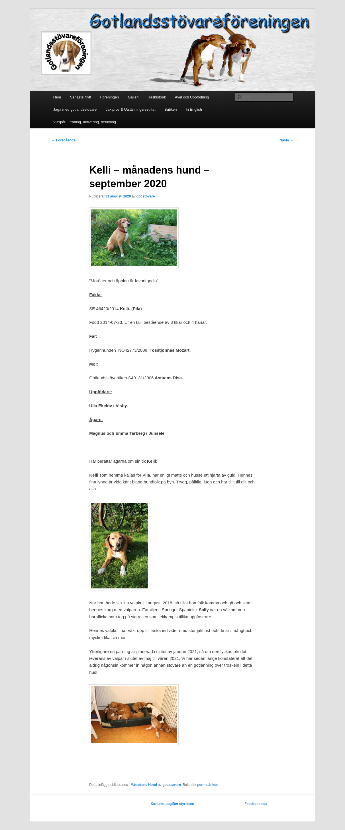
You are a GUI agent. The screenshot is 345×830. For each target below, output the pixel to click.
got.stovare (145, 196)
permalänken (207, 785)
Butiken (170, 109)
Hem (57, 97)
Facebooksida (255, 804)
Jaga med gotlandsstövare (75, 109)
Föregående (63, 140)
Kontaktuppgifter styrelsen (172, 804)
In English (194, 109)
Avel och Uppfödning (192, 97)
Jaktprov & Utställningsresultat (131, 109)
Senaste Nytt (80, 97)
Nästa (286, 140)
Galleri (133, 97)
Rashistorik (157, 97)
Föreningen (109, 97)
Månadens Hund (143, 785)
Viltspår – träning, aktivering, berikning (84, 122)
